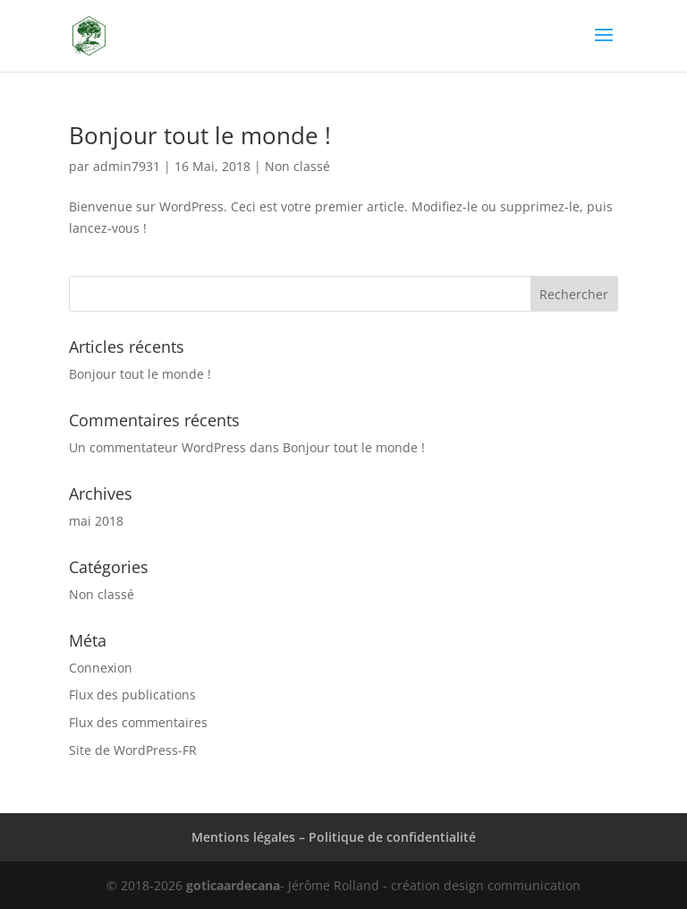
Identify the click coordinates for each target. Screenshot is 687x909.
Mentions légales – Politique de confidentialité (333, 836)
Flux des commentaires (138, 722)
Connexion (100, 667)
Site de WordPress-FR (133, 750)
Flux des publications (132, 694)
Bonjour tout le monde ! (200, 135)
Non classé (297, 166)
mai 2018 (96, 520)
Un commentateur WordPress (157, 447)
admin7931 (126, 166)
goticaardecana (233, 885)
